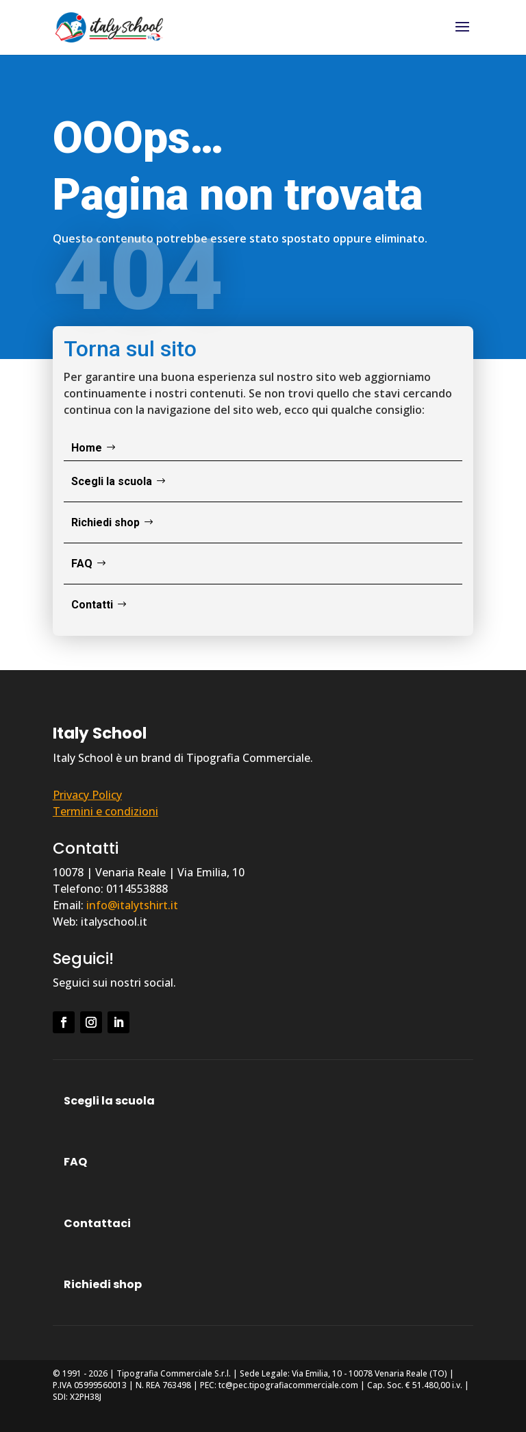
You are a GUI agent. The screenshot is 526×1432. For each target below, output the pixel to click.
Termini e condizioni (105, 811)
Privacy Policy (87, 794)
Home (86, 447)
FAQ (81, 563)
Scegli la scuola (111, 481)
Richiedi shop (105, 522)
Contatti (92, 604)
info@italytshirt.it (132, 905)
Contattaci (97, 1223)
